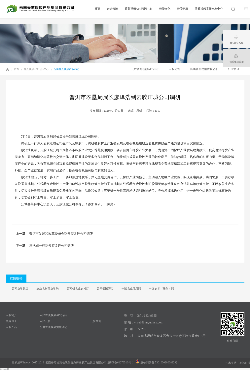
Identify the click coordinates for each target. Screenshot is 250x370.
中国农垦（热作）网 (161, 288)
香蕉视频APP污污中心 (138, 8)
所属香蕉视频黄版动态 (64, 69)
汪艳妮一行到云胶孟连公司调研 (51, 245)
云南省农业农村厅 (78, 288)
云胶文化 (164, 8)
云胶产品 (11, 327)
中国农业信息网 (131, 288)
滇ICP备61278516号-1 (120, 362)
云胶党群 (182, 8)
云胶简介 (11, 315)
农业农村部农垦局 (47, 288)
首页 (97, 8)
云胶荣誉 (95, 321)
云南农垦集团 (20, 288)
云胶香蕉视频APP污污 (145, 69)
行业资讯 (233, 69)
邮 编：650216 (135, 329)
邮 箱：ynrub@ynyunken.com (143, 322)
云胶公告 (174, 69)
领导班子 (11, 321)
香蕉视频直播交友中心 (209, 8)
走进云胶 (112, 8)
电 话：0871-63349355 (140, 315)
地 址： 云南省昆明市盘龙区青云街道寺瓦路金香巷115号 (165, 336)
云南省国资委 (105, 288)
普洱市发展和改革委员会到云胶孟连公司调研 (60, 233)
